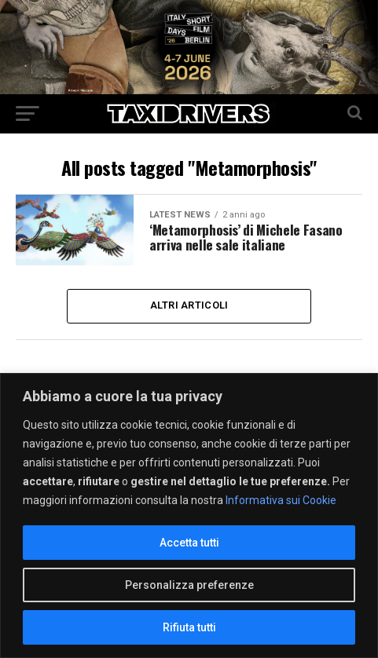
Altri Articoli (189, 306)
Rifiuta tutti (189, 627)
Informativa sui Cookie (281, 500)
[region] (189, 515)
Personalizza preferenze (189, 585)
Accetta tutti (189, 542)
